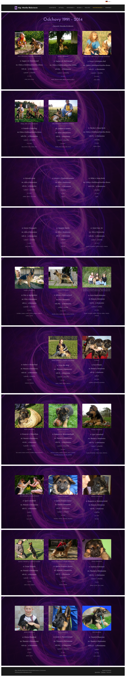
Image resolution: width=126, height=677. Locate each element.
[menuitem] (50, 8)
